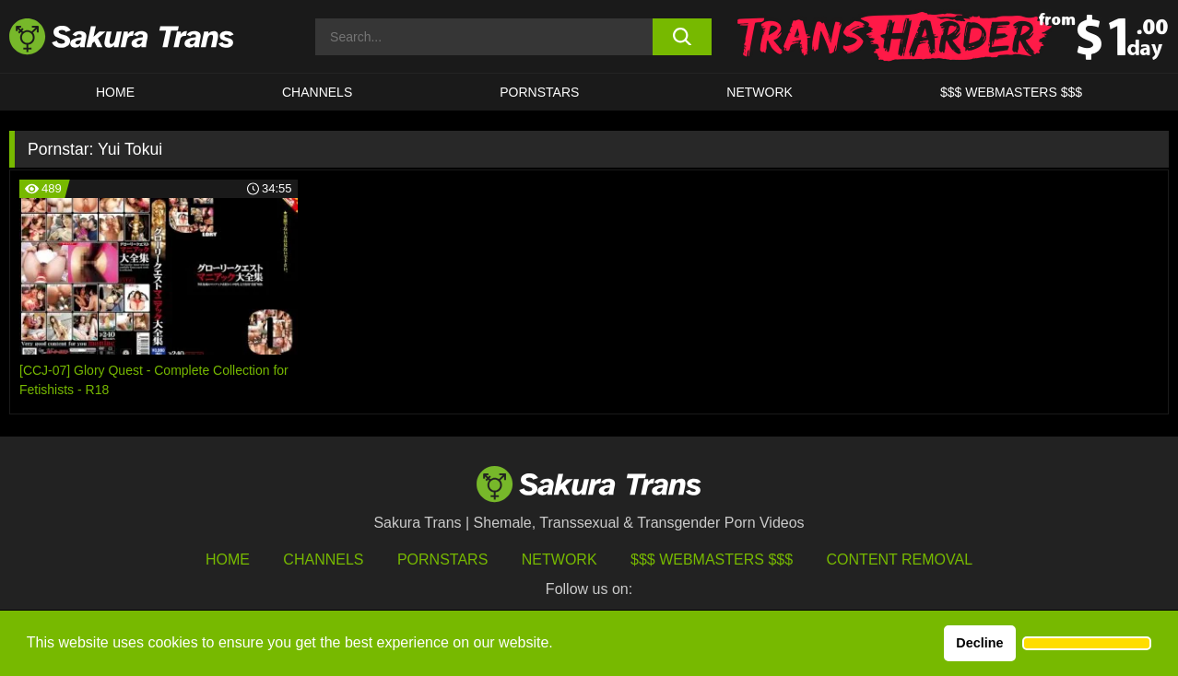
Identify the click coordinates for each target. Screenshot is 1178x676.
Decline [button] (979, 642)
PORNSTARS (539, 92)
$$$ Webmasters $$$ (711, 559)
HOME (115, 92)
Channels (323, 559)
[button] (1086, 643)
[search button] (683, 36)
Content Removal (900, 559)
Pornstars (442, 559)
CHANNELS (317, 92)
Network (759, 92)
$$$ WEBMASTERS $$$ (1011, 92)
